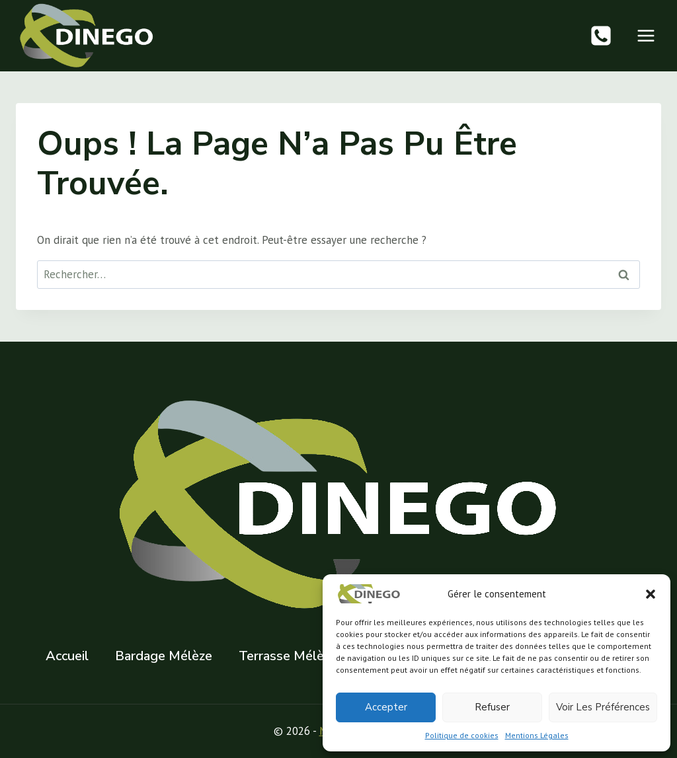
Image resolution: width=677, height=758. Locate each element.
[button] (650, 594)
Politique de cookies (461, 735)
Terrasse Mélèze (288, 656)
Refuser (492, 707)
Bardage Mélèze (163, 656)
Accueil (67, 656)
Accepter (386, 707)
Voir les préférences (603, 707)
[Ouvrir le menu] (645, 35)
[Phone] (600, 35)
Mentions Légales (537, 735)
